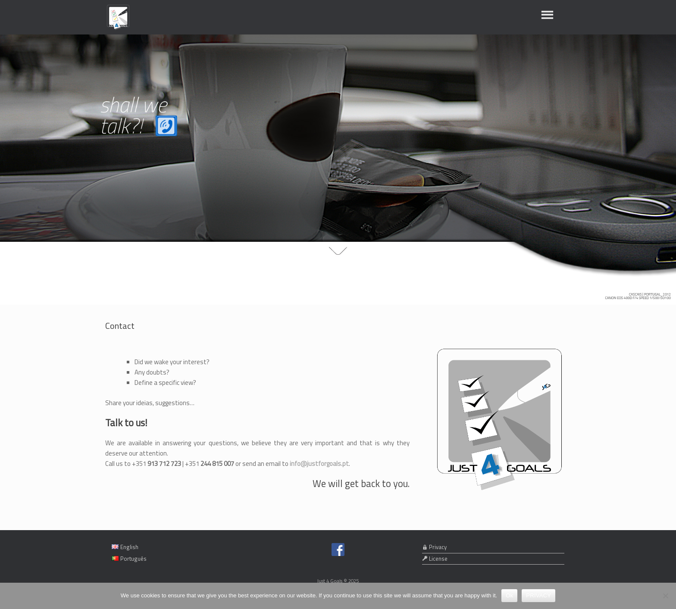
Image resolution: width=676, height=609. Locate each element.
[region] (338, 169)
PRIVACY (538, 595)
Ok (509, 595)
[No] (665, 595)
